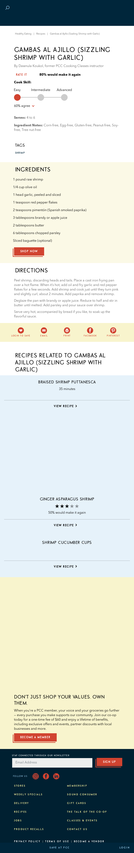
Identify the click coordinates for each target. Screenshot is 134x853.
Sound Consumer (82, 794)
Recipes (40, 34)
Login (124, 848)
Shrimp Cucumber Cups (67, 543)
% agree (24, 106)
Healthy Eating (23, 34)
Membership (77, 786)
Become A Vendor (89, 841)
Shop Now (29, 251)
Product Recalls (29, 829)
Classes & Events (82, 821)
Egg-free (66, 125)
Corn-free (51, 125)
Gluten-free (83, 125)
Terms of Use (57, 841)
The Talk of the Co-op (87, 812)
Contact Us (77, 829)
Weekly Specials (28, 794)
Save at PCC (59, 848)
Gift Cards (76, 803)
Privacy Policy (27, 841)
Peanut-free (101, 125)
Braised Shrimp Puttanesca (67, 382)
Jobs (18, 821)
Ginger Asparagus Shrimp (67, 499)
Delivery (21, 803)
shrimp (20, 153)
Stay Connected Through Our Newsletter (41, 756)
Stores (20, 786)
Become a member (35, 737)
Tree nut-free (31, 130)
